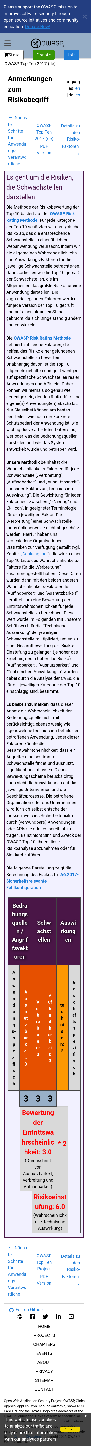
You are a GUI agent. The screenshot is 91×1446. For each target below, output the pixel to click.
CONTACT (44, 1389)
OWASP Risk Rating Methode (42, 337)
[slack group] (19, 1316)
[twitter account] (45, 1316)
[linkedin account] (58, 1316)
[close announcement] (83, 17)
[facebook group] (32, 1316)
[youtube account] (71, 1316)
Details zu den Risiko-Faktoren (70, 140)
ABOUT (44, 1362)
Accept (70, 1429)
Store (12, 55)
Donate (43, 55)
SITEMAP (44, 1380)
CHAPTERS (44, 1344)
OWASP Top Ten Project (44, 1262)
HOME (44, 1326)
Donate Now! (37, 26)
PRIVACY (44, 1371)
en (77, 88)
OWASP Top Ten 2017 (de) (44, 132)
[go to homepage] (47, 43)
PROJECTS (44, 1335)
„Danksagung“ (34, 553)
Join (71, 55)
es (77, 94)
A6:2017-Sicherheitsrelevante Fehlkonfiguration (42, 881)
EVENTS (44, 1353)
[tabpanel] (44, 680)
